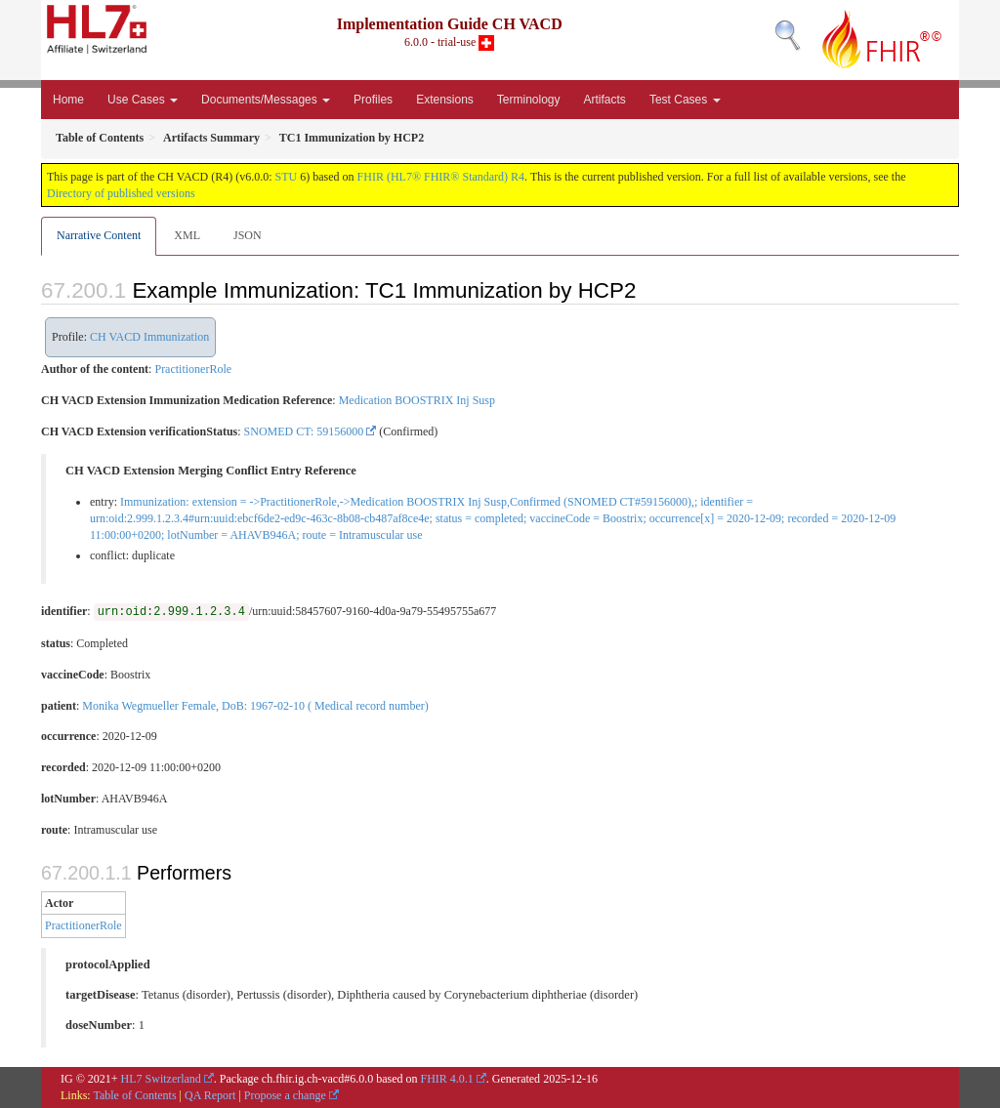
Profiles (373, 99)
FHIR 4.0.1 (446, 1079)
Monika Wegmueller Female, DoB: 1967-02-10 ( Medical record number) (255, 706)
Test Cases (685, 99)
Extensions (445, 99)
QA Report (210, 1095)
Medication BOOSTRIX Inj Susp (417, 400)
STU (286, 177)
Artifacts (605, 99)
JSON (247, 235)
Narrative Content (99, 235)
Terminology (529, 99)
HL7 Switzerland (161, 1079)
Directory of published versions (121, 193)
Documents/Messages (265, 99)
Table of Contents (134, 1095)
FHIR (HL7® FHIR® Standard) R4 (441, 177)
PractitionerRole (192, 369)
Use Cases (142, 99)
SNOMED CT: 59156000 (304, 431)
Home (68, 99)
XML (187, 235)
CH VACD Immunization (149, 337)
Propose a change (285, 1095)
